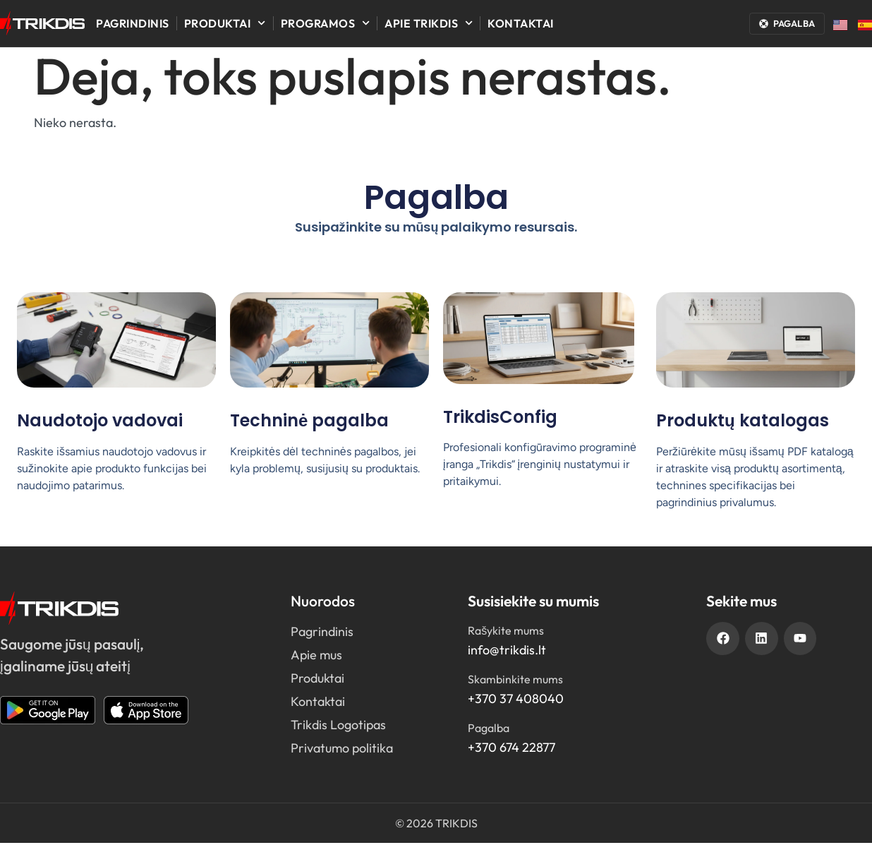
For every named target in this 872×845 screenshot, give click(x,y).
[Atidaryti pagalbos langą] (787, 24)
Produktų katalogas (742, 422)
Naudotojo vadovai (100, 422)
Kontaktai (521, 23)
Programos (325, 23)
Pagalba (488, 730)
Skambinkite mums (515, 681)
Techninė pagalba (309, 422)
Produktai (225, 23)
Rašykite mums (506, 632)
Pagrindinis (132, 23)
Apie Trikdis (428, 23)
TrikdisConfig (500, 419)
